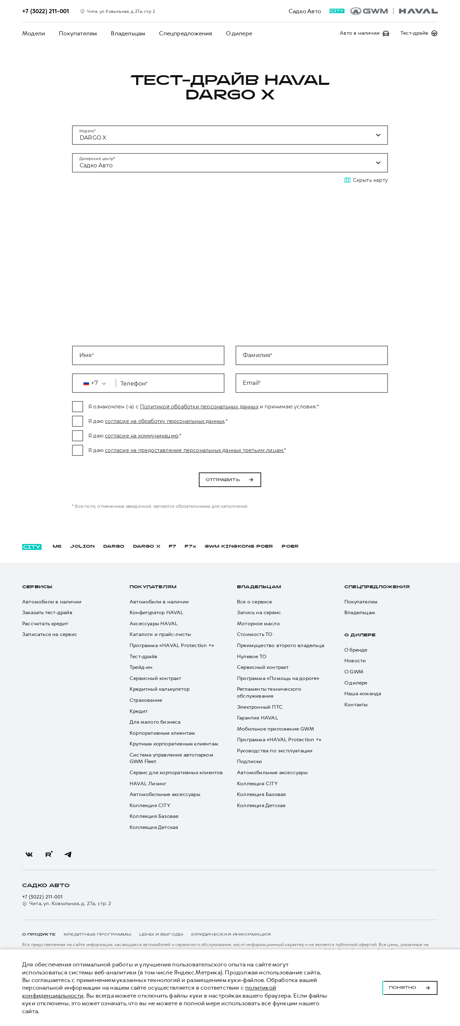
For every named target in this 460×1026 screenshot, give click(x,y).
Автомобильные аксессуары (165, 794)
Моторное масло (258, 623)
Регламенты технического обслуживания (269, 693)
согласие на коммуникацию (150, 436)
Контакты (356, 704)
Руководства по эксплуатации (274, 751)
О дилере (239, 33)
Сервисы (37, 587)
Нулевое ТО (251, 656)
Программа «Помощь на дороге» (278, 678)
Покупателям (78, 33)
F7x (190, 546)
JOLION (82, 546)
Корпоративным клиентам (162, 733)
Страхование (146, 700)
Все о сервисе (254, 602)
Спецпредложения (185, 33)
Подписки (249, 762)
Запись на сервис (259, 613)
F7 (172, 546)
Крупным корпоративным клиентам (174, 744)
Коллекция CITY (150, 805)
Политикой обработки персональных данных (207, 407)
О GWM (353, 672)
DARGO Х (146, 546)
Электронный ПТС (260, 707)
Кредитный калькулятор (159, 689)
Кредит (139, 711)
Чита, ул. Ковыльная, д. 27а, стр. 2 (66, 904)
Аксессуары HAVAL (154, 623)
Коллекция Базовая (154, 816)
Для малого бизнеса (155, 722)
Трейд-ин (141, 667)
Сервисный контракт (156, 678)
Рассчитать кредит (45, 623)
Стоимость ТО (254, 634)
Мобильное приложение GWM (275, 729)
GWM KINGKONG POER (239, 546)
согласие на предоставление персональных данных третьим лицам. (202, 450)
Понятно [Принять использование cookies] (410, 988)
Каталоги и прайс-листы (160, 634)
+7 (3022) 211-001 (42, 897)
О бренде (356, 650)
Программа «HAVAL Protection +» (172, 645)
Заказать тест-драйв (47, 613)
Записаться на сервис (49, 634)
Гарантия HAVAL (257, 718)
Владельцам (128, 33)
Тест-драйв (143, 656)
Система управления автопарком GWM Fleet (171, 758)
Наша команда (362, 694)
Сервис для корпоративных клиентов (176, 772)
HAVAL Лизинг (148, 783)
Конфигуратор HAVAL (157, 613)
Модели (33, 33)
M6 (57, 546)
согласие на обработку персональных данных (173, 421)
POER (290, 546)
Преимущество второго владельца (280, 645)
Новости (355, 661)
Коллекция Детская (154, 827)
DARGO (114, 546)
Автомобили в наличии (51, 602)
